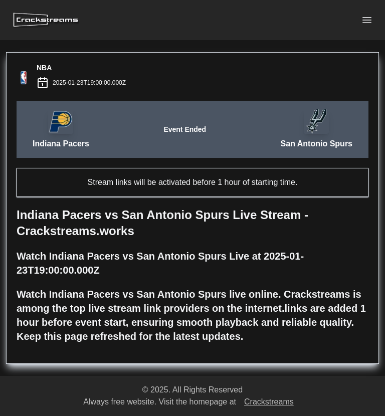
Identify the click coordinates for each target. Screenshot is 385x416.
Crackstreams (269, 401)
